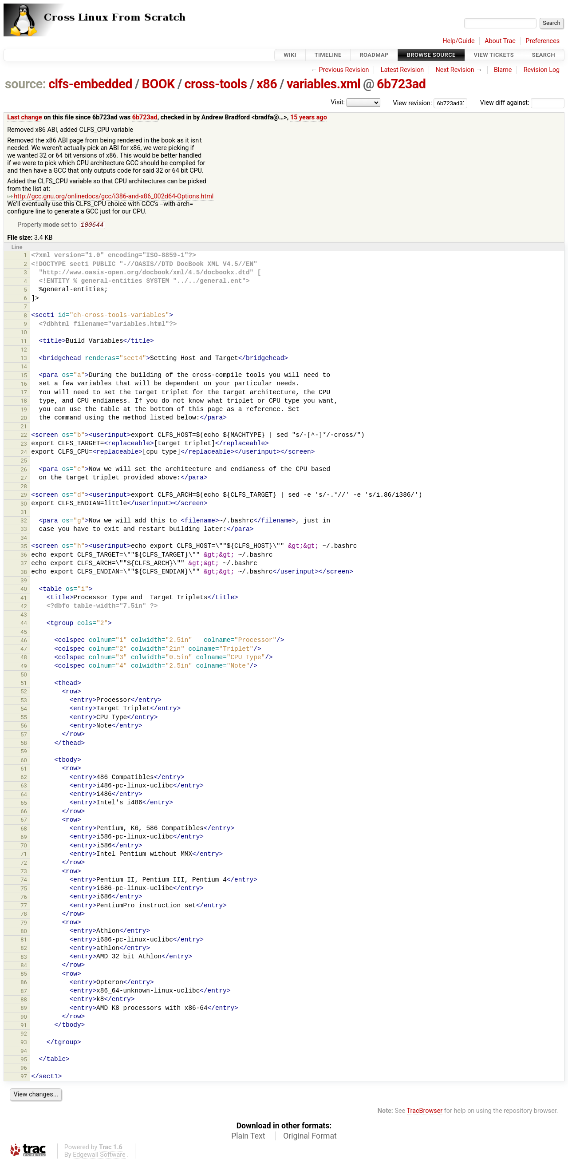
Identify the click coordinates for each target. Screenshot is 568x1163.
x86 (266, 83)
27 (23, 478)
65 (23, 803)
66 (23, 812)
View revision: (412, 103)
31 (23, 513)
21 (23, 427)
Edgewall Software (99, 1155)
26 (23, 470)
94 (23, 1051)
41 (23, 598)
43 (23, 615)
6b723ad (401, 83)
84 (23, 966)
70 (23, 846)
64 (23, 795)
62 (23, 778)
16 (23, 384)
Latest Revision (402, 70)
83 (23, 957)
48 (23, 658)
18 (23, 401)
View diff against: (522, 103)
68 (23, 829)
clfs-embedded (90, 83)
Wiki (290, 54)
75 (23, 889)
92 (23, 1034)
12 (23, 350)
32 (23, 521)
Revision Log (542, 70)
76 (23, 897)
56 (23, 726)
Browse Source (431, 54)
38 (23, 573)
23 (23, 444)
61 (23, 769)
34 (23, 538)
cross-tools (216, 83)
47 (23, 649)
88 (23, 1000)
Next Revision (454, 70)
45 (23, 632)
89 (23, 1008)
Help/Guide (458, 41)
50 (23, 675)
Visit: (338, 102)
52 (23, 692)
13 (23, 359)
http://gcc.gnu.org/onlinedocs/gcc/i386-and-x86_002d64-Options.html (110, 196)
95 (23, 1060)
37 (23, 564)
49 (23, 667)
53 (23, 701)
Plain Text (248, 1136)
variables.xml (323, 83)
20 (23, 418)
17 (23, 393)
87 (23, 992)
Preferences (542, 41)
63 (23, 786)
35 (23, 547)
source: (25, 83)
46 (23, 641)
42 (23, 607)
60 (23, 761)
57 (23, 735)
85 (23, 974)
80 (23, 932)
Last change (24, 117)
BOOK (158, 83)
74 (23, 880)
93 (23, 1043)
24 (23, 453)
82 (23, 948)
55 (23, 718)
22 (23, 435)
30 (23, 504)
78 (23, 914)
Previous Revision (344, 70)
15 (23, 376)
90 (23, 1017)
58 (23, 743)
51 (23, 683)
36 (23, 555)
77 (23, 906)
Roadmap (374, 54)
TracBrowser (425, 1112)
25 (23, 461)
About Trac (500, 41)
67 (23, 820)
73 (23, 872)
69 (23, 838)
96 (23, 1068)
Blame (503, 70)
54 (23, 709)
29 (23, 495)
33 (23, 529)
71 (23, 854)
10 (23, 333)
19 (23, 410)
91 (23, 1026)
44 (23, 624)
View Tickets (494, 54)
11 (23, 342)
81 (23, 940)
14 (23, 367)
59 (23, 752)
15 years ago (308, 117)
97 (23, 1077)
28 (23, 487)
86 (23, 983)
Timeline (328, 54)
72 (23, 863)
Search (543, 54)
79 (23, 923)
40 (23, 589)
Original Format (310, 1136)
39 (23, 581)
